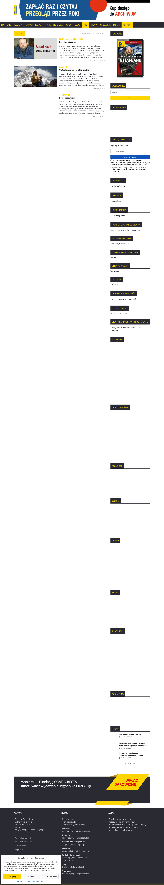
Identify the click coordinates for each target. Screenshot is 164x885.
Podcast (77, 22)
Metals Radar (117, 198)
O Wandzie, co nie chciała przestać (73, 67)
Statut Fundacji (21, 842)
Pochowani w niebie (67, 95)
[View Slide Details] (93, 8)
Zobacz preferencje (49, 877)
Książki (68, 22)
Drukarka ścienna (119, 183)
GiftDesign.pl (115, 282)
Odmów (31, 877)
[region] (93, 8)
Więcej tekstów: (130, 760)
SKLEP (86, 22)
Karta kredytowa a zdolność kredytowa (124, 227)
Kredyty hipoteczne (120, 212)
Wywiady (29, 22)
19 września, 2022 (97, 58)
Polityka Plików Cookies (25, 838)
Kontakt (116, 22)
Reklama (94, 22)
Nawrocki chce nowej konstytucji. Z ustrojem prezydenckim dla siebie (133, 741)
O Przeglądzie (105, 22)
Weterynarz (114, 268)
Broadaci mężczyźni (67, 39)
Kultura (38, 22)
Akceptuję (12, 877)
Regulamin (19, 846)
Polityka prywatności (38, 881)
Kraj (2, 22)
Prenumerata (58, 22)
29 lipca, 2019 (99, 114)
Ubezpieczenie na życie (118, 310)
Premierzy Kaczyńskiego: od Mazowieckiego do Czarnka (131, 751)
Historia (47, 22)
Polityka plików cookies (23, 881)
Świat (9, 22)
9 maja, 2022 (99, 86)
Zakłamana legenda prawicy (130, 731)
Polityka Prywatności (23, 834)
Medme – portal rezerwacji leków (126, 296)
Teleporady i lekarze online (120, 241)
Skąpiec (113, 254)
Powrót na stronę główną (92, 30)
